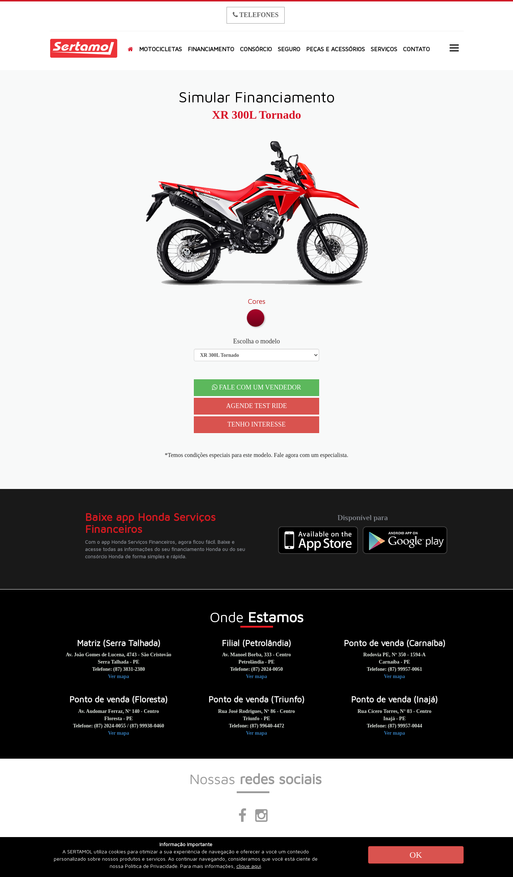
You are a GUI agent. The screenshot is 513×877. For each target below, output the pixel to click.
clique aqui (248, 866)
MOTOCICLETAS (160, 49)
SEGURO (289, 49)
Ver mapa (118, 676)
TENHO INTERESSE (256, 424)
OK (416, 855)
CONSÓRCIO (256, 49)
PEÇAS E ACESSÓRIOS (335, 49)
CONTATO (416, 49)
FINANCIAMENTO (211, 49)
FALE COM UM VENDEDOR (256, 387)
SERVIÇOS (384, 49)
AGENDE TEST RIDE (256, 405)
